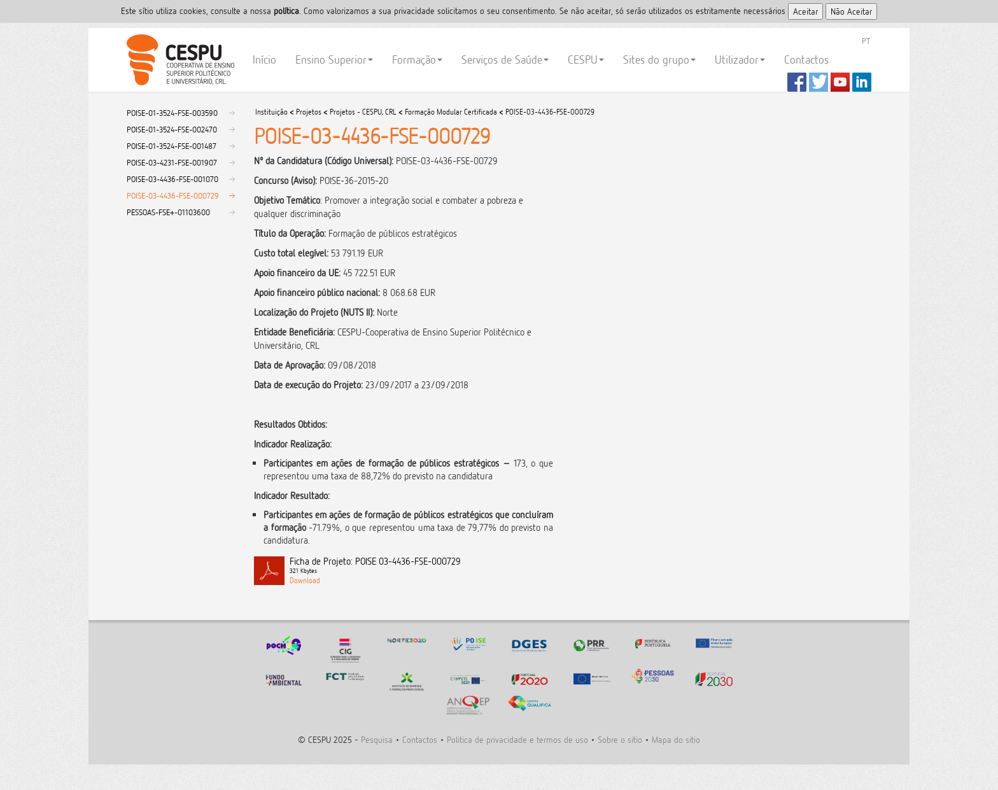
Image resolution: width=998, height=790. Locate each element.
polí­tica (286, 10)
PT (866, 41)
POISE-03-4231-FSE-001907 (172, 162)
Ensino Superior (334, 59)
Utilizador (740, 59)
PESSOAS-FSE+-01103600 (168, 212)
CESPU (178, 59)
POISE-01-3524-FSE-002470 (172, 129)
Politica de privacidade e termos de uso (517, 739)
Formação (417, 59)
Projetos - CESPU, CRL (363, 111)
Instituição (271, 111)
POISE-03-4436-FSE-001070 (172, 179)
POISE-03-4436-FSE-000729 (173, 195)
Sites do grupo (659, 59)
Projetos (308, 111)
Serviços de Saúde (505, 59)
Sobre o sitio (620, 739)
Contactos (806, 59)
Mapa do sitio (676, 739)
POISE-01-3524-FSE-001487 (171, 146)
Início (264, 59)
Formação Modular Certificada (451, 111)
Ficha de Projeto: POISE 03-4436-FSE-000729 (421, 565)
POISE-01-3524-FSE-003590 (172, 113)
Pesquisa (377, 739)
